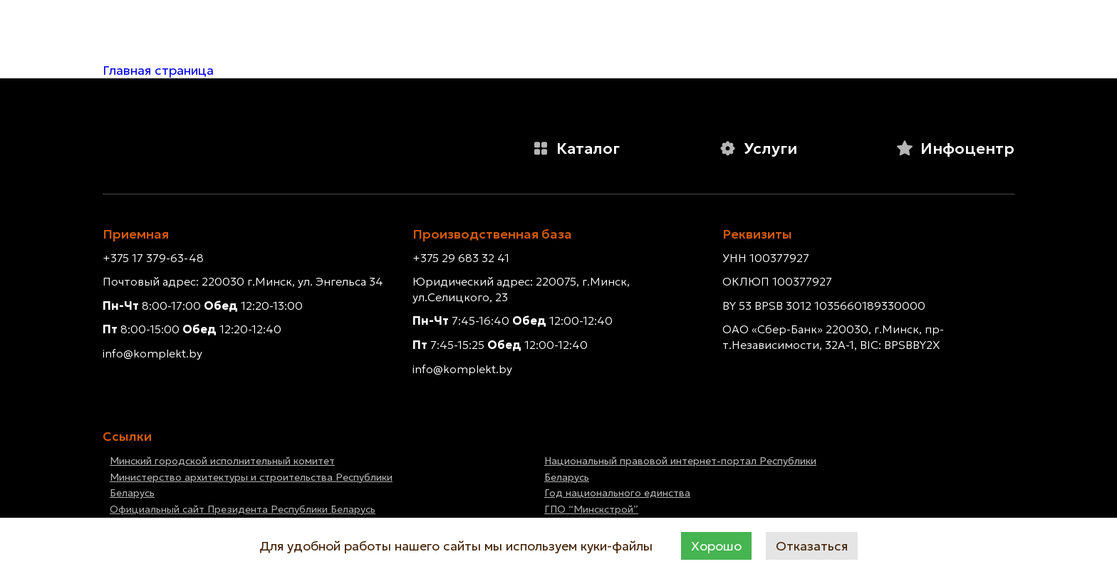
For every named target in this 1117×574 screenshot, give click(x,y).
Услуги (758, 148)
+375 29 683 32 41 (460, 258)
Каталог (576, 148)
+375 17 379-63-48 (153, 258)
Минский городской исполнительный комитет (222, 460)
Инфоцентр (955, 148)
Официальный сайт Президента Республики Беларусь (242, 509)
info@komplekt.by (152, 353)
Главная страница (158, 70)
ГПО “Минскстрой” (591, 509)
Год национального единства (617, 492)
